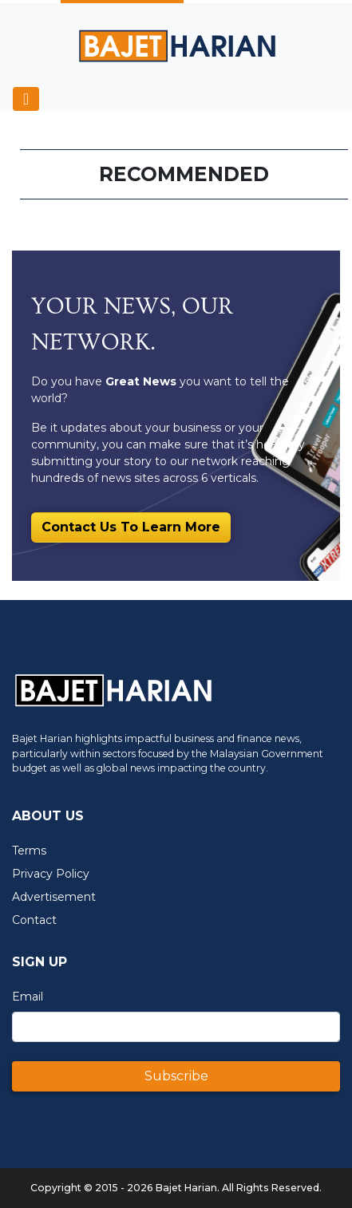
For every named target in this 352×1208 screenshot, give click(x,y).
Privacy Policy (50, 874)
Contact (34, 920)
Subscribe (176, 1076)
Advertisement (54, 897)
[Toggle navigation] (26, 99)
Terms (29, 850)
